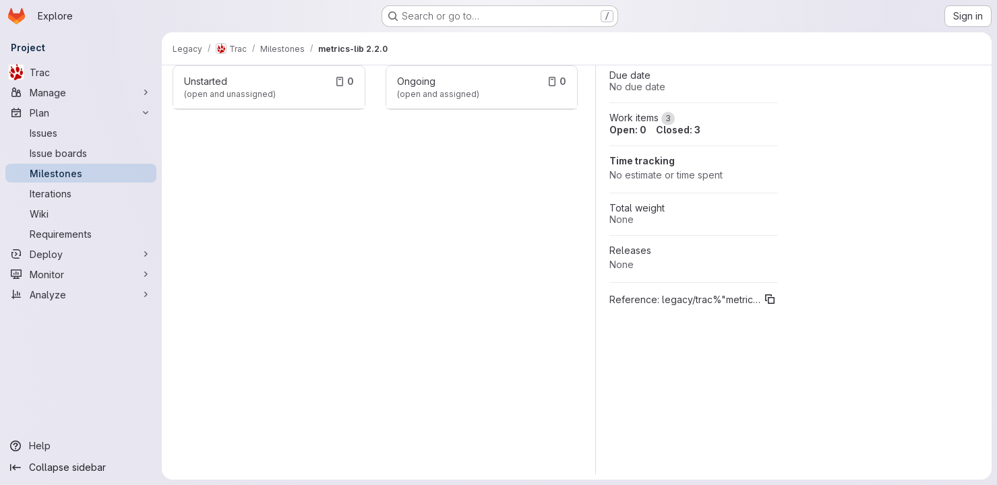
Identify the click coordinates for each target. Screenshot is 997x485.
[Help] (80, 446)
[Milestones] (80, 173)
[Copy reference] (770, 299)
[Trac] (80, 72)
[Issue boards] (80, 152)
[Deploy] (80, 254)
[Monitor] (80, 274)
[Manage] (80, 92)
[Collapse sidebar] (80, 467)
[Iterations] (80, 193)
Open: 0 (627, 129)
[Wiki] (80, 213)
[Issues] (80, 132)
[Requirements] (80, 233)
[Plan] (80, 112)
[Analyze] (80, 294)
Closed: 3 (678, 129)
